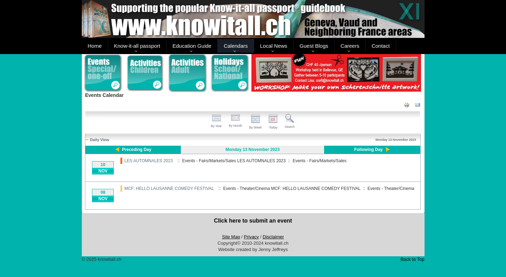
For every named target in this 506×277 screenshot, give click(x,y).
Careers (350, 46)
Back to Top (413, 259)
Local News (274, 46)
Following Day (368, 149)
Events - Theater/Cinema (391, 188)
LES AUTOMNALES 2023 (148, 160)
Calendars (236, 46)
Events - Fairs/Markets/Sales (319, 160)
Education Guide (191, 46)
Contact (381, 46)
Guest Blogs (314, 46)
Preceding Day (136, 149)
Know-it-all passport (137, 46)
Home (95, 46)
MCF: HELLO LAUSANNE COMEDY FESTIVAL (169, 188)
